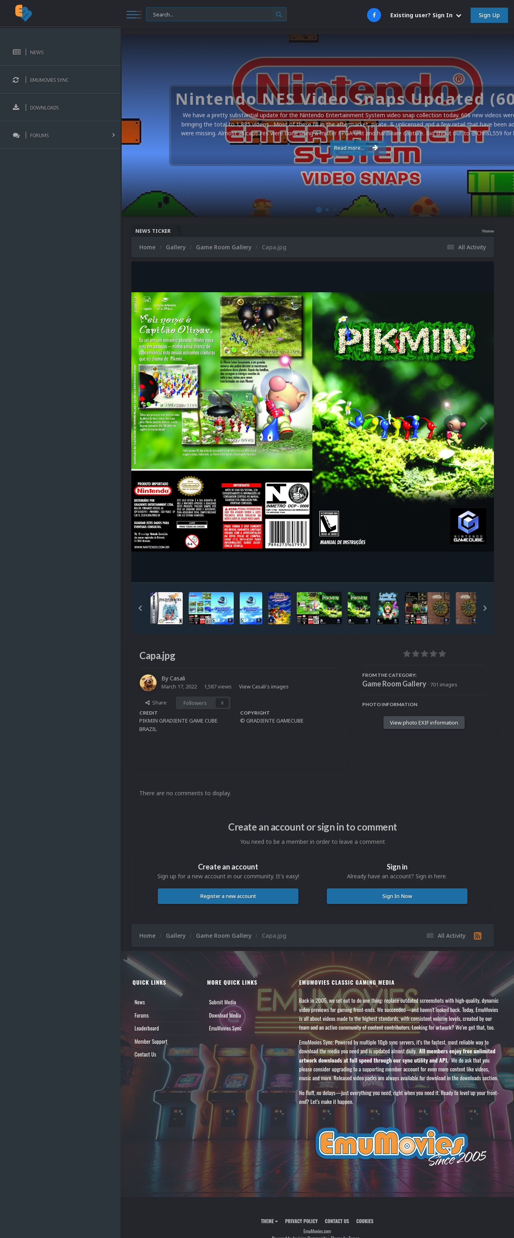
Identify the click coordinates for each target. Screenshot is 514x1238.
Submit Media (222, 1002)
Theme (269, 1221)
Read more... (316, 147)
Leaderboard (147, 1028)
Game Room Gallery (394, 683)
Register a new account (228, 896)
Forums (142, 1015)
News (140, 1002)
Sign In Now (397, 896)
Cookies (364, 1221)
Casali (177, 678)
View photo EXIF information (424, 722)
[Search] (216, 15)
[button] (140, 608)
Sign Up (489, 15)
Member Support (151, 1041)
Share (156, 702)
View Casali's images (264, 686)
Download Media (225, 1015)
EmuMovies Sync (225, 1028)
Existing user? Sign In (425, 15)
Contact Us (145, 1054)
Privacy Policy (301, 1221)
